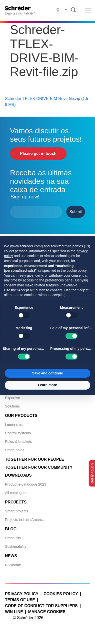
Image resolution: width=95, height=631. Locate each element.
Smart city (13, 538)
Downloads (18, 475)
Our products (21, 415)
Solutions (12, 406)
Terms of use (20, 600)
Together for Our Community (38, 467)
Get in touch (92, 473)
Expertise (12, 398)
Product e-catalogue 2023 (25, 484)
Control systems (18, 433)
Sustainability (15, 546)
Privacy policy (21, 594)
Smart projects (16, 511)
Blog (10, 529)
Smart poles (14, 450)
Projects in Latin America (24, 520)
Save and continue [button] (47, 373)
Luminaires (13, 425)
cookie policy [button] (76, 270)
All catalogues (16, 493)
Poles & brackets (18, 442)
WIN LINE (14, 612)
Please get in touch (38, 153)
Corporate (13, 565)
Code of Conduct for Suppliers (41, 606)
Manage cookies (46, 612)
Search (73, 9)
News (11, 556)
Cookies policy (61, 594)
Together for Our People (34, 459)
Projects (15, 502)
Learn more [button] (47, 385)
